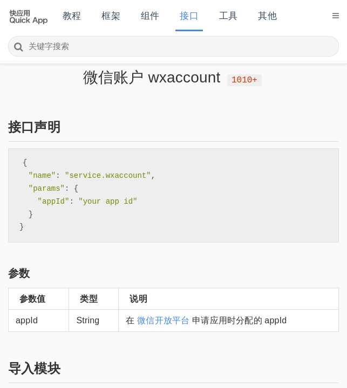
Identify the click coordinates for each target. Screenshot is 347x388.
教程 (72, 16)
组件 (150, 16)
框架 (110, 16)
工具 (228, 16)
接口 (189, 16)
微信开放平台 (163, 320)
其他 (267, 16)
